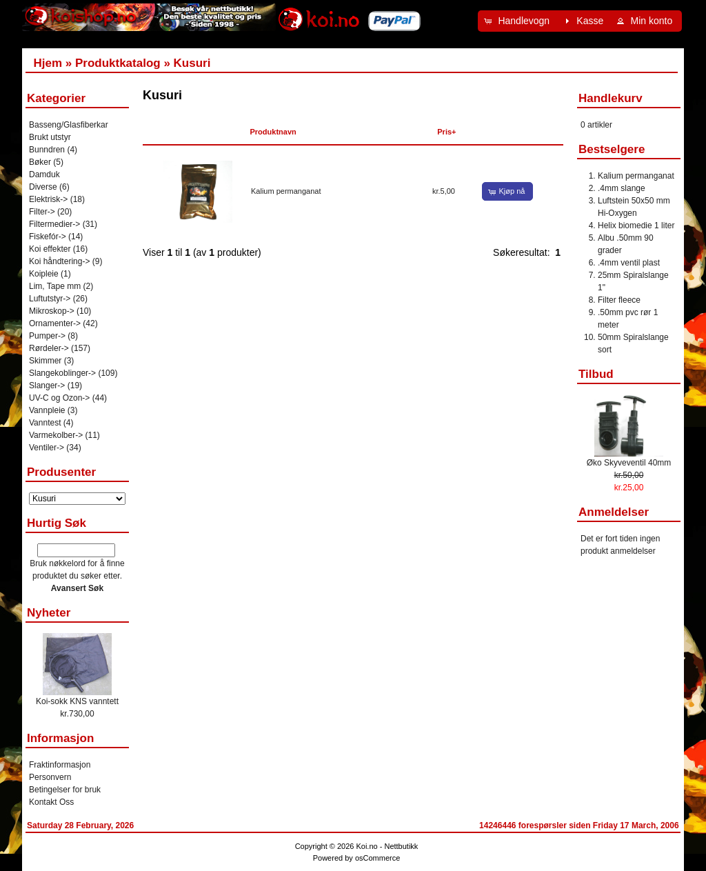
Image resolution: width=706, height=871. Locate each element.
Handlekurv (610, 98)
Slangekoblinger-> (62, 373)
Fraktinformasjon (59, 765)
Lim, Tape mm (55, 286)
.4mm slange (621, 188)
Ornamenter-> (55, 323)
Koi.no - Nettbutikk (387, 846)
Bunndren (47, 149)
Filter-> (42, 212)
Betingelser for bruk (65, 789)
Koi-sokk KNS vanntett (77, 701)
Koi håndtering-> (59, 261)
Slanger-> (47, 385)
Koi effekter (49, 249)
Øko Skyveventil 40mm (629, 463)
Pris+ (446, 132)
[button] (518, 21)
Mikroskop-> (51, 311)
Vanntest (45, 423)
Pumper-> (47, 336)
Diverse (43, 187)
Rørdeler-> (49, 348)
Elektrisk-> (48, 199)
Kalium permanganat (286, 191)
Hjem (47, 63)
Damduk (44, 174)
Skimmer (45, 361)
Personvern (50, 777)
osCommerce (377, 858)
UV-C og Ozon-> (59, 398)
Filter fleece (619, 300)
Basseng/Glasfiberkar (68, 125)
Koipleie (44, 274)
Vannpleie (47, 410)
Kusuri (192, 63)
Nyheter (48, 612)
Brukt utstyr (50, 137)
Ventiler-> (46, 447)
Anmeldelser (613, 512)
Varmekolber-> (56, 435)
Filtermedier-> (54, 224)
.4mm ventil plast (629, 263)
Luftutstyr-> (49, 298)
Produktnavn (273, 132)
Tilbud (596, 374)
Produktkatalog (118, 63)
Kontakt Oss (51, 802)
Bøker (40, 162)
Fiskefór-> (47, 236)
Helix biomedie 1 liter (636, 225)
